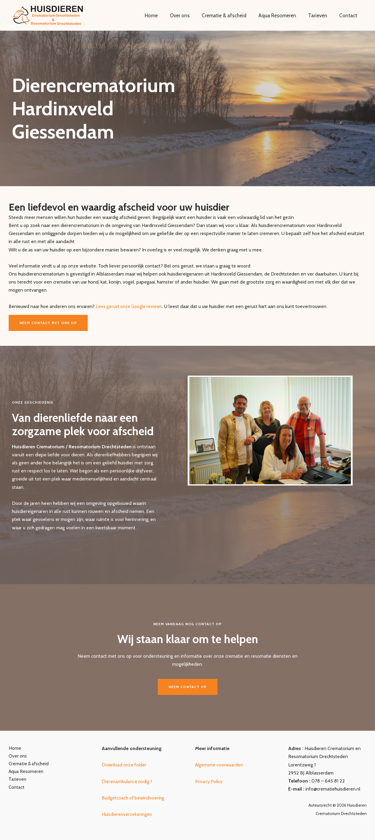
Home (161, 15)
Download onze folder (125, 765)
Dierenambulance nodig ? (128, 781)
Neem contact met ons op (48, 323)
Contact (349, 15)
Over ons (188, 15)
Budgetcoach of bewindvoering (134, 798)
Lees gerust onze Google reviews (130, 306)
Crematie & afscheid (230, 15)
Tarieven (320, 15)
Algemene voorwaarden (220, 765)
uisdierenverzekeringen (129, 814)
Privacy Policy (209, 781)
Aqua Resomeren (282, 15)
